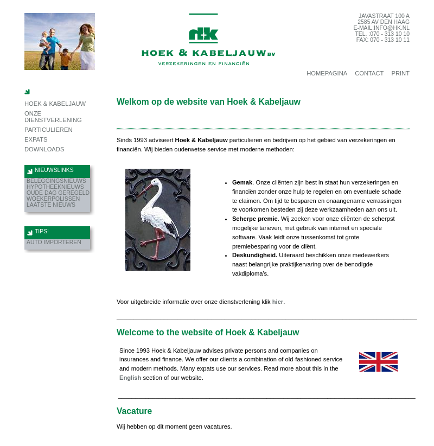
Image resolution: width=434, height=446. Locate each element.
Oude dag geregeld (58, 193)
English (130, 377)
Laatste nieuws (51, 205)
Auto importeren (54, 242)
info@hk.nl (392, 28)
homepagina (327, 73)
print (400, 73)
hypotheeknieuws (55, 187)
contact (369, 73)
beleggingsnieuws (56, 181)
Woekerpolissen (53, 199)
